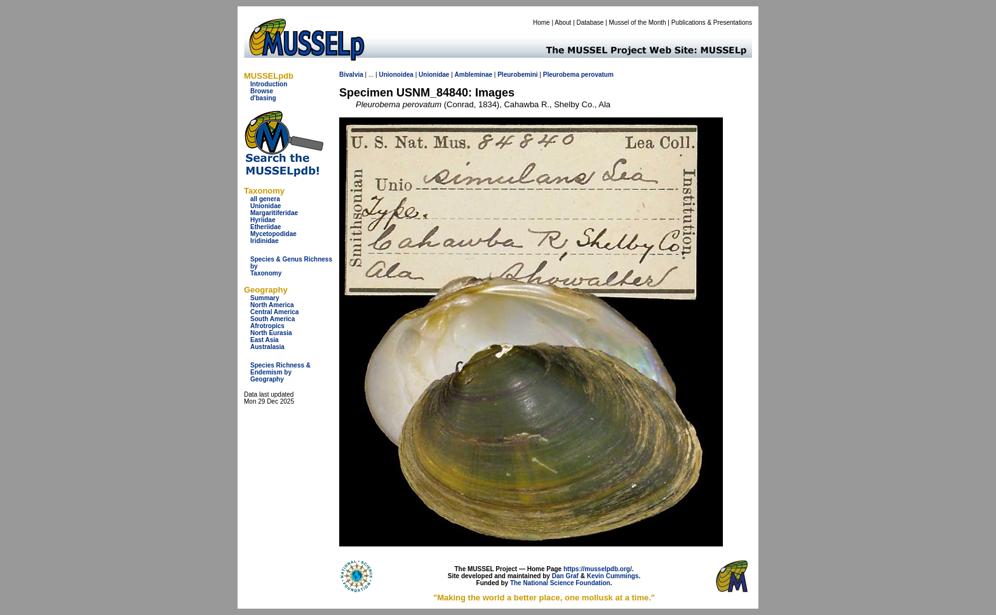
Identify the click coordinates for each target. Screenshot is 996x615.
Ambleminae (473, 74)
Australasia (267, 346)
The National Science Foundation (560, 582)
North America (272, 304)
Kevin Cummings (613, 575)
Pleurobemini (517, 74)
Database (590, 22)
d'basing (263, 98)
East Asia (264, 339)
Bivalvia (351, 74)
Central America (274, 311)
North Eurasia (271, 332)
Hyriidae (262, 219)
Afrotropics (267, 325)
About (563, 22)
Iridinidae (264, 240)
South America (272, 318)
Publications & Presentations (711, 22)
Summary (264, 297)
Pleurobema (561, 74)
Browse (261, 91)
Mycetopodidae (273, 233)
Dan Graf (565, 575)
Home (541, 22)
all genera (265, 198)
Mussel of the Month (637, 22)
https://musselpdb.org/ (597, 568)
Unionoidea (396, 74)
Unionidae (265, 205)
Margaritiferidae (274, 212)
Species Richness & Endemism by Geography (280, 372)
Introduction (268, 84)
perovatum (597, 74)
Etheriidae (265, 226)
